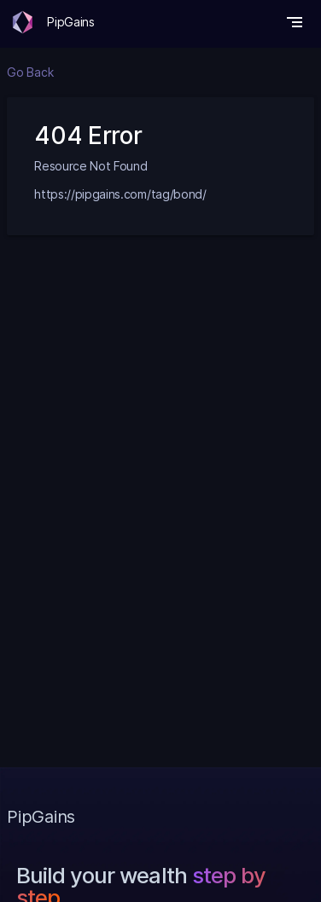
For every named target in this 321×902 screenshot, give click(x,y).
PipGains (70, 21)
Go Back (30, 72)
